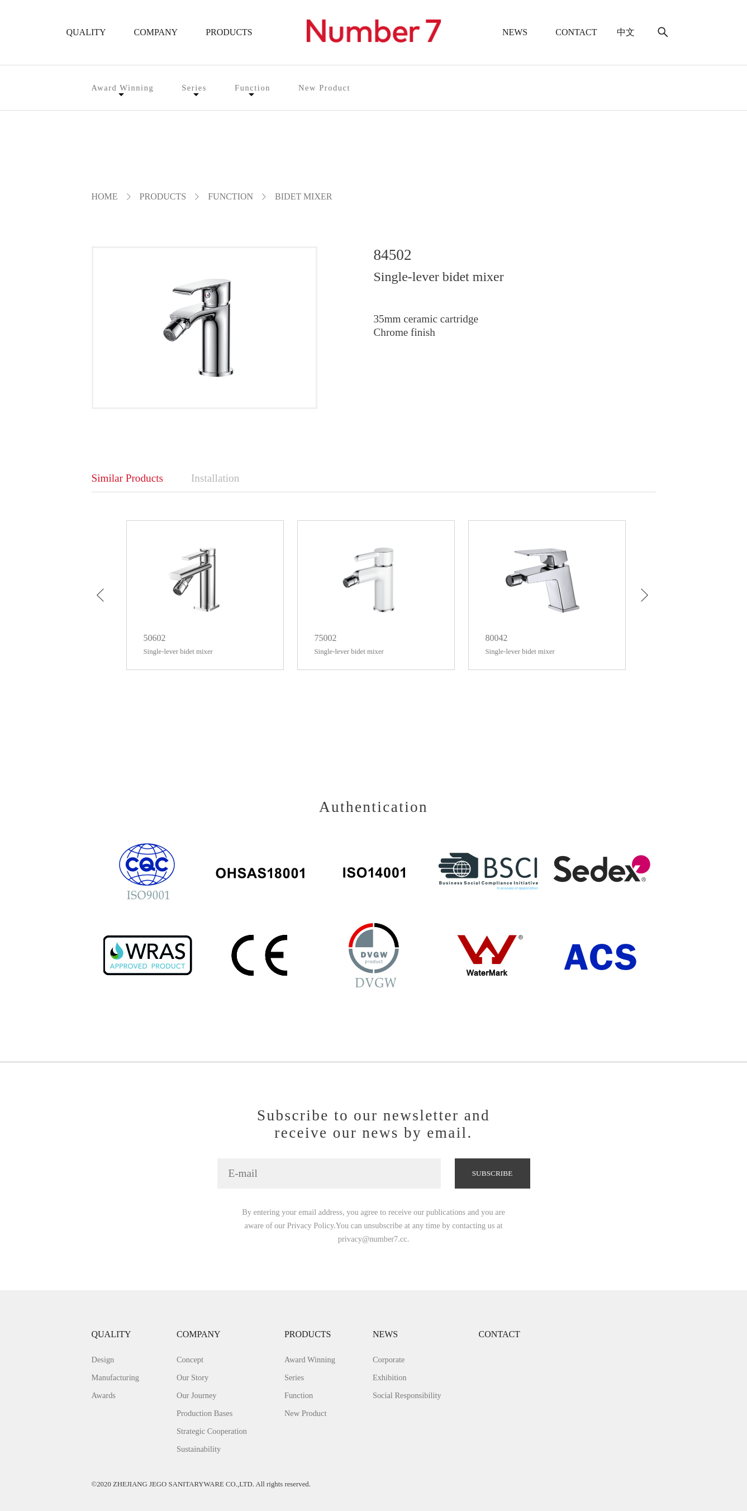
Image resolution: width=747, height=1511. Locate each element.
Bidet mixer (303, 196)
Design (103, 1359)
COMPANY (156, 32)
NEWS (514, 32)
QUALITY (86, 32)
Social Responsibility (407, 1395)
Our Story (192, 1377)
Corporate (389, 1359)
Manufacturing (116, 1377)
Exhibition (390, 1377)
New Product (324, 87)
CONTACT (576, 32)
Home (105, 196)
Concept (190, 1359)
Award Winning (123, 87)
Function (252, 87)
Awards (104, 1395)
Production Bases (204, 1413)
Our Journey (197, 1395)
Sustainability (199, 1449)
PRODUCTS (229, 32)
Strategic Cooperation (212, 1431)
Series (194, 87)
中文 (626, 32)
